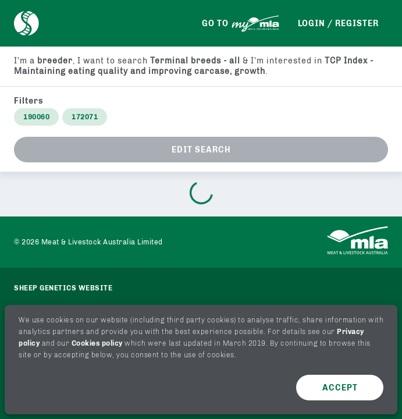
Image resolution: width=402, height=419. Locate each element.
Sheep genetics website (63, 288)
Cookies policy (97, 343)
